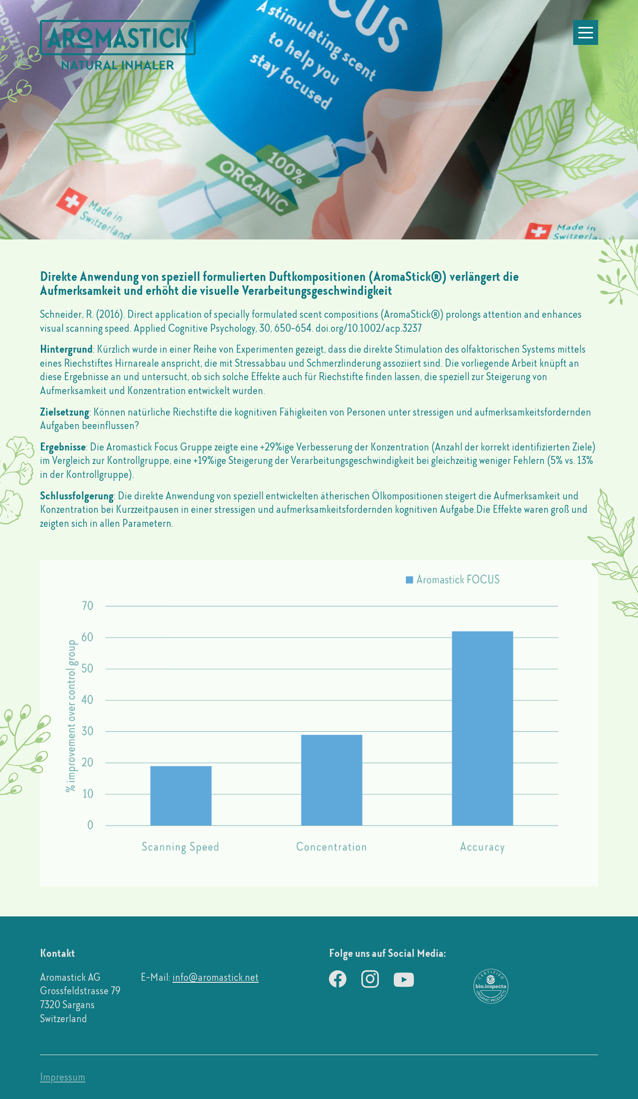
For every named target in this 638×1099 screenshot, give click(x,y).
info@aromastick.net (215, 977)
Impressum (62, 1077)
